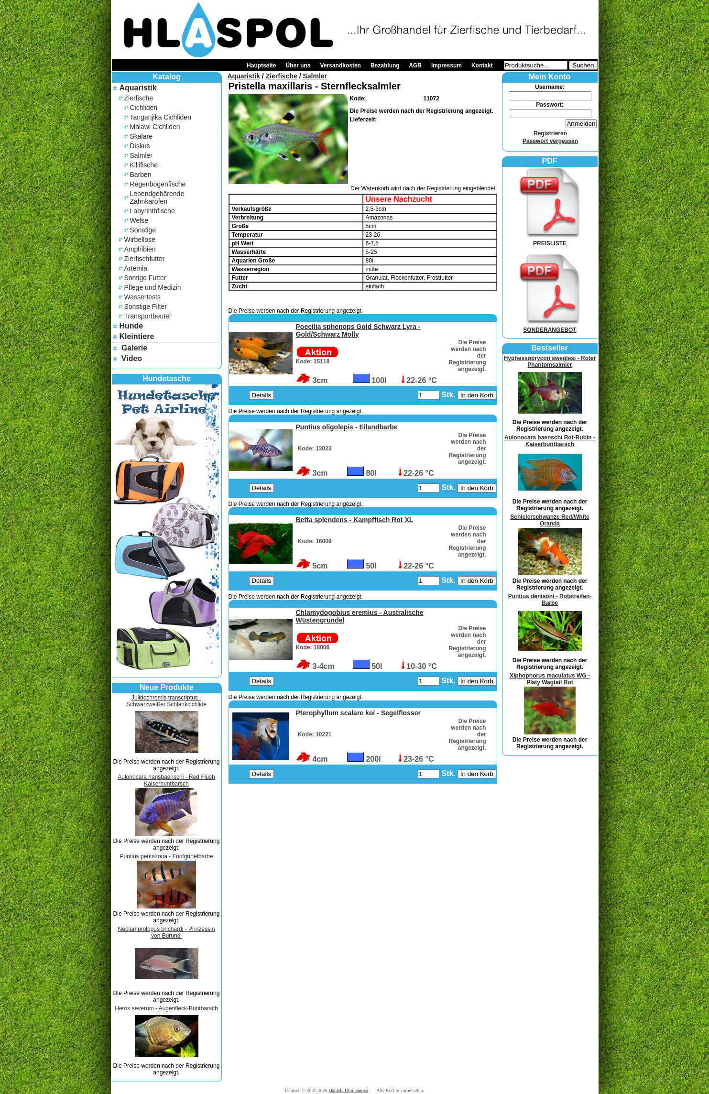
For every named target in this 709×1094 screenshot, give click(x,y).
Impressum (446, 65)
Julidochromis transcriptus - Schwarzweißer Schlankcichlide (166, 701)
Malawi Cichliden (155, 127)
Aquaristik (137, 88)
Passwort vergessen (550, 141)
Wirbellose (139, 239)
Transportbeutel (147, 316)
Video (131, 358)
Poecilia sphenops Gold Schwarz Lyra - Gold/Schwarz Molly (358, 330)
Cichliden (144, 107)
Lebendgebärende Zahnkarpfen (157, 197)
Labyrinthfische (152, 211)
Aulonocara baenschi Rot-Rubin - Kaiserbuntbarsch (549, 441)
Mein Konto (549, 77)
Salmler (141, 155)
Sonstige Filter (145, 306)
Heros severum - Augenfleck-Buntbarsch (166, 1008)
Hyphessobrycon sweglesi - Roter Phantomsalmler (550, 361)
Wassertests (142, 297)
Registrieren (550, 133)
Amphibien (140, 249)
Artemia (135, 268)
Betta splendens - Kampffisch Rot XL (355, 520)
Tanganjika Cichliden (160, 117)
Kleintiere (136, 336)
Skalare (141, 136)
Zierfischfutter (144, 259)
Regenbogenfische (158, 184)
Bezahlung (385, 65)
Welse (139, 220)
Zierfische (138, 98)
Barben (141, 174)
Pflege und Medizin (152, 287)
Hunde (131, 326)
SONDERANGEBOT (550, 326)
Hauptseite (261, 65)
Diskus (140, 146)
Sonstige (143, 230)
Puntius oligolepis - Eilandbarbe (347, 427)
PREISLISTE (550, 240)
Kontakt (482, 65)
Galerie (134, 348)
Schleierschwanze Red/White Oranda (549, 520)
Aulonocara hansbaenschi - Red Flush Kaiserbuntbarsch (166, 780)
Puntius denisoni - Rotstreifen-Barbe (550, 599)
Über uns (298, 65)
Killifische (144, 165)
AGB (415, 65)
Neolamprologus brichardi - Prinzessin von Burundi (166, 932)
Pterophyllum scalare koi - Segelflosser (358, 713)
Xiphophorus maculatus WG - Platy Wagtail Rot (550, 679)
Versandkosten (340, 65)
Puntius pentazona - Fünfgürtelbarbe (166, 856)
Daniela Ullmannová (348, 1090)
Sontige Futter (145, 278)
